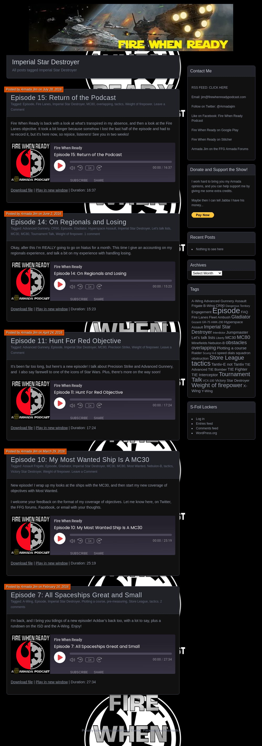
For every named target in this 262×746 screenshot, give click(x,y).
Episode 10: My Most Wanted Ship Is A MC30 (80, 459)
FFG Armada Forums (233, 149)
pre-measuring (117, 601)
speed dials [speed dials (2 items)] (226, 353)
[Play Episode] (60, 165)
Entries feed (204, 423)
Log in (200, 419)
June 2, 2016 (52, 214)
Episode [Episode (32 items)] (226, 310)
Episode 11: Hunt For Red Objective (66, 340)
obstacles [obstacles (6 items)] (236, 342)
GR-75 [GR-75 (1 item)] (206, 322)
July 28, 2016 (52, 89)
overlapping (105, 104)
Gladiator (80, 228)
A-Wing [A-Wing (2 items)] (197, 301)
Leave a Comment (84, 471)
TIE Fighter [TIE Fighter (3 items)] (237, 369)
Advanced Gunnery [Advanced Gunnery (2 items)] (219, 301)
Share (99, 180)
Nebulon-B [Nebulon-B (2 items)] (216, 343)
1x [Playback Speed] (89, 168)
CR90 (55, 228)
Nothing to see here (209, 249)
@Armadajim (226, 106)
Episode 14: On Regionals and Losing (69, 222)
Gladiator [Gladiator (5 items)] (240, 316)
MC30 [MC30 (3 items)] (230, 337)
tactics (118, 104)
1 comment (92, 234)
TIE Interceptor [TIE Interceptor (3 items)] (205, 374)
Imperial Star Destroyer (68, 104)
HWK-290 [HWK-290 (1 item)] (217, 322)
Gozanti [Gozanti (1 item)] (196, 322)
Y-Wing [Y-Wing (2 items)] (207, 391)
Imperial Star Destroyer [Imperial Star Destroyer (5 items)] (211, 329)
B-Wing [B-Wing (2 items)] (209, 306)
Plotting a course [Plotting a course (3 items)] (232, 348)
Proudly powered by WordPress (106, 730)
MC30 (15, 234)
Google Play (229, 130)
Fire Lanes (43, 104)
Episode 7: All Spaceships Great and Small (76, 595)
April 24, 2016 (52, 332)
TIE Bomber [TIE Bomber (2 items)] (217, 369)
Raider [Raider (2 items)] (197, 353)
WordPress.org (206, 433)
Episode (28, 104)
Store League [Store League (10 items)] (227, 357)
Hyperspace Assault (102, 228)
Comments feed (207, 428)
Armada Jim (29, 89)
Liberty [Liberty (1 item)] (220, 337)
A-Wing (28, 601)
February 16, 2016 (56, 587)
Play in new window (52, 190)
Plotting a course (93, 601)
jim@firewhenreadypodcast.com (223, 97)
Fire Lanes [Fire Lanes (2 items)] (200, 317)
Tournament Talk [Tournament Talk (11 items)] (221, 377)
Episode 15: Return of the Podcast (63, 97)
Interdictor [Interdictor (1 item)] (219, 332)
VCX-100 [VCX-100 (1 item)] (208, 380)
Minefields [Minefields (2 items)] (199, 343)
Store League (138, 601)
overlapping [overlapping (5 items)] (204, 347)
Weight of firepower (138, 104)
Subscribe (79, 180)
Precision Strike (119, 347)
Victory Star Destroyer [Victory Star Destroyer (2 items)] (232, 380)
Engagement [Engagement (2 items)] (201, 312)
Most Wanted (136, 466)
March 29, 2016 (54, 451)
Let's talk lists (161, 228)
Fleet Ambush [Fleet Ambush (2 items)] (220, 317)
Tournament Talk (42, 234)
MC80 (90, 104)
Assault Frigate (33, 466)
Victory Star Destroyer (26, 471)
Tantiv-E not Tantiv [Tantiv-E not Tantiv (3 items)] (227, 364)
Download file (22, 190)
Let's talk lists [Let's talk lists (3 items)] (203, 337)
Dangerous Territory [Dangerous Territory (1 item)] (238, 305)
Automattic (171, 730)
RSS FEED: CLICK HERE (210, 87)
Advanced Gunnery (36, 228)
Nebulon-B (154, 466)
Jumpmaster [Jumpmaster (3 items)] (237, 332)
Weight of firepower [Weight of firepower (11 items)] (217, 385)
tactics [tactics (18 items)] (201, 363)
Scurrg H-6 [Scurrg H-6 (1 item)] (209, 353)
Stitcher (226, 139)
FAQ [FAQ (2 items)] (244, 312)
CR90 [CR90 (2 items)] (220, 306)
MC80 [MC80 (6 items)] (243, 337)
